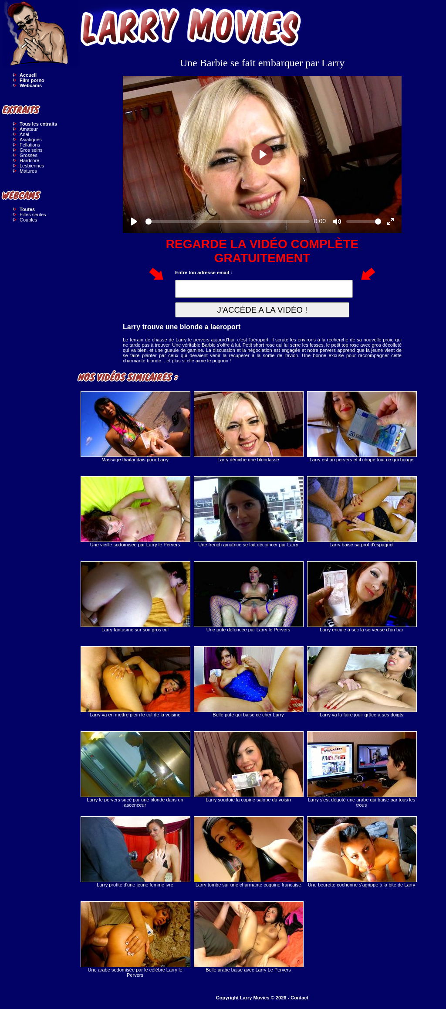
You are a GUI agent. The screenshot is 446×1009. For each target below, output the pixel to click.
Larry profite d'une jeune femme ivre (135, 851)
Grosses (28, 155)
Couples (28, 219)
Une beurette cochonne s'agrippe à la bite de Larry (361, 851)
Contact (299, 997)
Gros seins (31, 150)
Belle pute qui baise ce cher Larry (248, 681)
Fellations (30, 144)
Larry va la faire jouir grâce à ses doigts (361, 681)
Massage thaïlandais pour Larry (135, 426)
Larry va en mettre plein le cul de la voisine (135, 681)
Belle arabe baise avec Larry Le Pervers (248, 936)
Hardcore (29, 160)
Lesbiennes (32, 165)
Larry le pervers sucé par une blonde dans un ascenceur (135, 769)
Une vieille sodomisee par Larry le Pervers (135, 511)
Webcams (31, 85)
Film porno (32, 80)
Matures (28, 171)
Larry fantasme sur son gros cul (135, 596)
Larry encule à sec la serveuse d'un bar (361, 596)
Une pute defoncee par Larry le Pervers (248, 596)
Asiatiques (31, 139)
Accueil (28, 75)
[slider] (227, 221)
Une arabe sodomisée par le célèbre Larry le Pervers (135, 939)
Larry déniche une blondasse (248, 426)
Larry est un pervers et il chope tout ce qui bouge (361, 426)
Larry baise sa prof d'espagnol (361, 511)
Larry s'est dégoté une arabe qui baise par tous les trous (361, 769)
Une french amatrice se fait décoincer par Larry (248, 511)
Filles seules (33, 214)
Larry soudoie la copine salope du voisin (248, 766)
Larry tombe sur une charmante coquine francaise (248, 851)
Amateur (29, 129)
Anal (24, 134)
